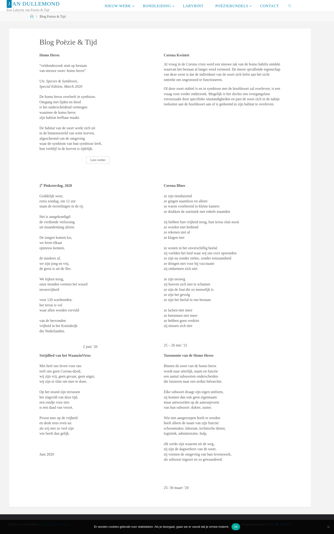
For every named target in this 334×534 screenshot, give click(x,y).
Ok (236, 526)
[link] (290, 6)
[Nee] (328, 526)
